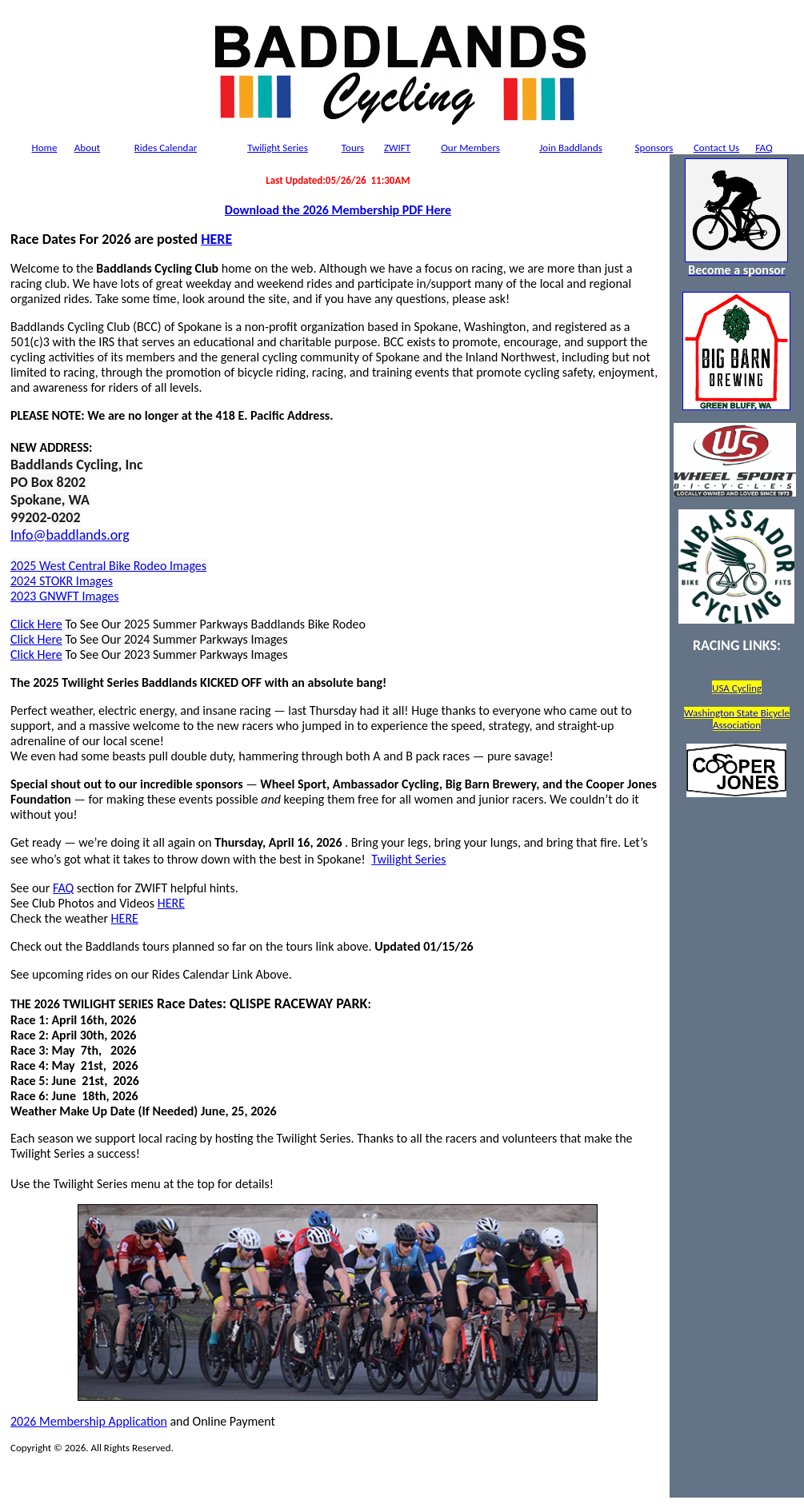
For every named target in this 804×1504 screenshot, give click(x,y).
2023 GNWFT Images (64, 596)
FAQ (763, 148)
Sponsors (654, 148)
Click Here (36, 624)
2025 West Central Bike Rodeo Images (108, 565)
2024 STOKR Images (61, 580)
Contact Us (716, 148)
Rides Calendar (165, 148)
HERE (216, 239)
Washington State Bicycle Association (737, 719)
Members (470, 148)
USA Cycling (737, 688)
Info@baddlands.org (70, 535)
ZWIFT (397, 148)
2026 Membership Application (88, 1421)
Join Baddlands (570, 148)
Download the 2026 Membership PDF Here (338, 209)
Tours (353, 148)
